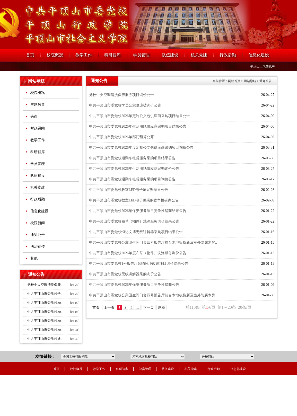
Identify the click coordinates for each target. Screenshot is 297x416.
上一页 (109, 307)
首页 (30, 55)
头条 (34, 116)
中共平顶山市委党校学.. (45, 294)
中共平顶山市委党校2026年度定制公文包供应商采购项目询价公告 (141, 147)
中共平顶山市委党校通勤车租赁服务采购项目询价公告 (132, 179)
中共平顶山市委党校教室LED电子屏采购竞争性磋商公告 (134, 200)
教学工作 (83, 55)
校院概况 (55, 55)
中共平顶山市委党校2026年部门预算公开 (121, 137)
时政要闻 (37, 128)
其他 (34, 258)
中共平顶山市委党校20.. (45, 303)
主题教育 (37, 105)
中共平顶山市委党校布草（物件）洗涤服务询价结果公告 (134, 221)
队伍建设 (170, 55)
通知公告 (37, 235)
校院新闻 (37, 223)
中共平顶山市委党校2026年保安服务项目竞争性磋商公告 (134, 285)
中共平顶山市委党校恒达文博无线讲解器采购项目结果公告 (136, 232)
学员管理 (141, 55)
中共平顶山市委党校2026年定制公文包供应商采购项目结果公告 (139, 116)
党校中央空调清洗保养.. (45, 285)
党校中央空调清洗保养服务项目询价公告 (121, 95)
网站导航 (36, 81)
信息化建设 (258, 55)
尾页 (161, 307)
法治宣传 (37, 247)
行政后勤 (228, 55)
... (137, 307)
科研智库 (112, 55)
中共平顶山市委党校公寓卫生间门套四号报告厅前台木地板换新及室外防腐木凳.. (153, 242)
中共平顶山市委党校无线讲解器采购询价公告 (125, 274)
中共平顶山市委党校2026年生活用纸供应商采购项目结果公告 (137, 126)
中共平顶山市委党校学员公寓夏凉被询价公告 (125, 105)
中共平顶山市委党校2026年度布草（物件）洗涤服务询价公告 (137, 253)
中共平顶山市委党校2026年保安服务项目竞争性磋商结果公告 (137, 211)
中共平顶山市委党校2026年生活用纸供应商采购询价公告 (134, 169)
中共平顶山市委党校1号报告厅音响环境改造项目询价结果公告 (138, 263)
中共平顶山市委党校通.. (45, 339)
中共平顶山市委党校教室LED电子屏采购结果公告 (128, 190)
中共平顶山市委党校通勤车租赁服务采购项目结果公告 (132, 158)
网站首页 (234, 81)
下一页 (148, 307)
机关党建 (199, 55)
